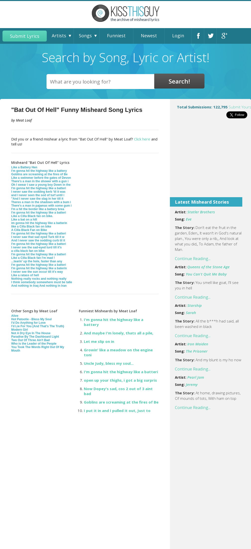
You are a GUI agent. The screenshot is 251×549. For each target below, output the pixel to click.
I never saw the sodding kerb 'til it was (38, 191)
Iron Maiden (197, 343)
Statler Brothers (201, 211)
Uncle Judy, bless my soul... (109, 363)
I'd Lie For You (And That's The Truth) (37, 326)
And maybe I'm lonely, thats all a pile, (118, 332)
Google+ (224, 36)
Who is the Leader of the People (33, 343)
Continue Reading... (192, 258)
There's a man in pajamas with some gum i (41, 205)
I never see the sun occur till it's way (37, 272)
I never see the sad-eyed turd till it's (36, 247)
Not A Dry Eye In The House (30, 333)
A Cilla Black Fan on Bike (29, 230)
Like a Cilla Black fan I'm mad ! (33, 258)
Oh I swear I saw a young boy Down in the (41, 184)
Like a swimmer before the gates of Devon (41, 178)
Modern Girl (19, 329)
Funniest (116, 36)
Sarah (191, 312)
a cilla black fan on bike (28, 251)
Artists (59, 36)
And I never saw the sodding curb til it (38, 240)
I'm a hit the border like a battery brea (37, 209)
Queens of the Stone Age (208, 266)
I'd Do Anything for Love (28, 322)
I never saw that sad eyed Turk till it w (37, 237)
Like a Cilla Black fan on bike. (32, 216)
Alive (14, 316)
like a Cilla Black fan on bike (31, 226)
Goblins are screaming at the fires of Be (39, 174)
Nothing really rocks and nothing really (38, 278)
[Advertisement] (210, 161)
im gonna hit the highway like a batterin (39, 223)
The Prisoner (196, 351)
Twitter (211, 36)
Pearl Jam (195, 377)
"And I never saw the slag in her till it (37, 198)
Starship (194, 305)
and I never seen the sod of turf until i (37, 195)
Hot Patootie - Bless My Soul (31, 319)
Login (178, 36)
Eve (189, 219)
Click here (142, 139)
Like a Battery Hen (24, 167)
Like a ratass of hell (25, 275)
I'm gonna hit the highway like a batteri (38, 188)
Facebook (199, 36)
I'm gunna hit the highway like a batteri (38, 265)
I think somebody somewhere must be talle (41, 282)
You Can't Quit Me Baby (206, 274)
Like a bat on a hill (24, 219)
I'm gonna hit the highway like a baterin (39, 268)
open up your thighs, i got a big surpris (120, 380)
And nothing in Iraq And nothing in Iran (39, 285)
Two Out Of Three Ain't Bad (30, 340)
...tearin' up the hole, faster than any (36, 261)
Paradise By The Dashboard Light (35, 336)
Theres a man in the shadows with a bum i (41, 202)
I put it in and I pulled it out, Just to (117, 410)
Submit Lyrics (24, 36)
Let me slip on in (99, 341)
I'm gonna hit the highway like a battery (39, 171)
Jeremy (192, 384)
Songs (85, 36)
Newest (149, 36)
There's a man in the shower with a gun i (39, 181)
